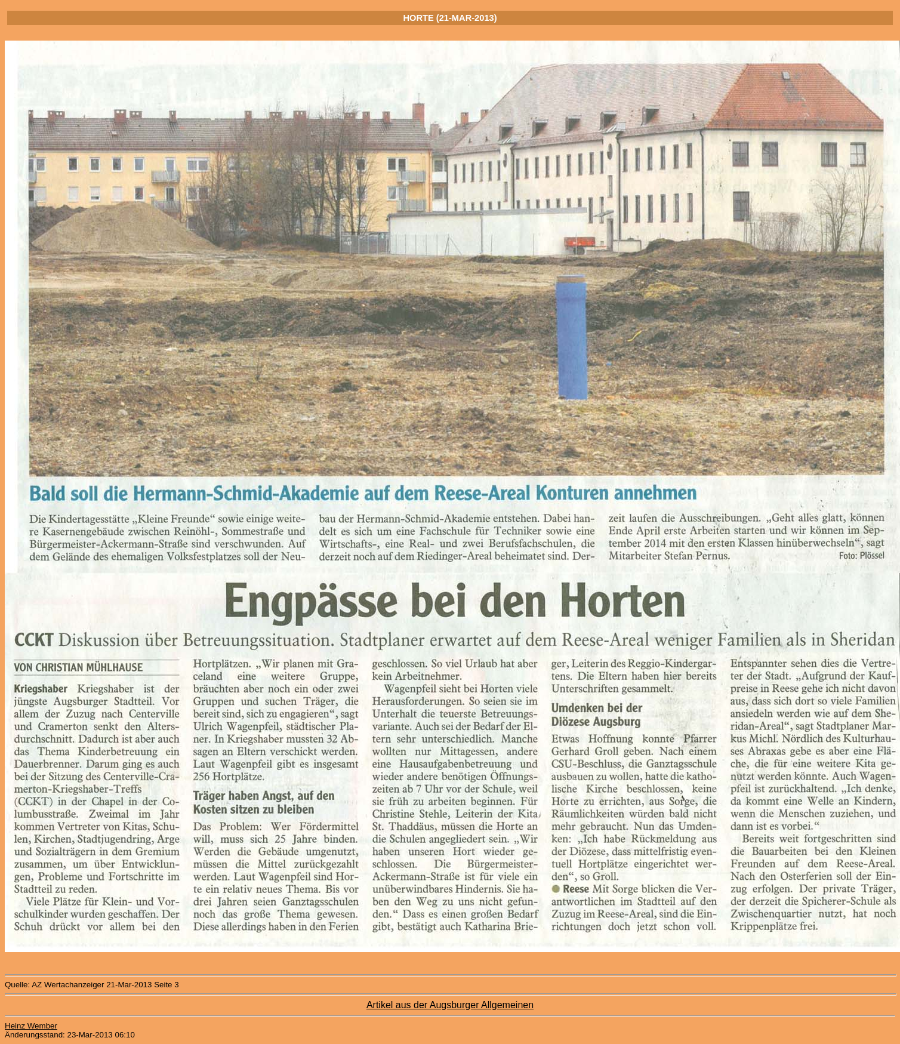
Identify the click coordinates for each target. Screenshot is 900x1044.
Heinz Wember (31, 1025)
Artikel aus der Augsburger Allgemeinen (450, 1005)
